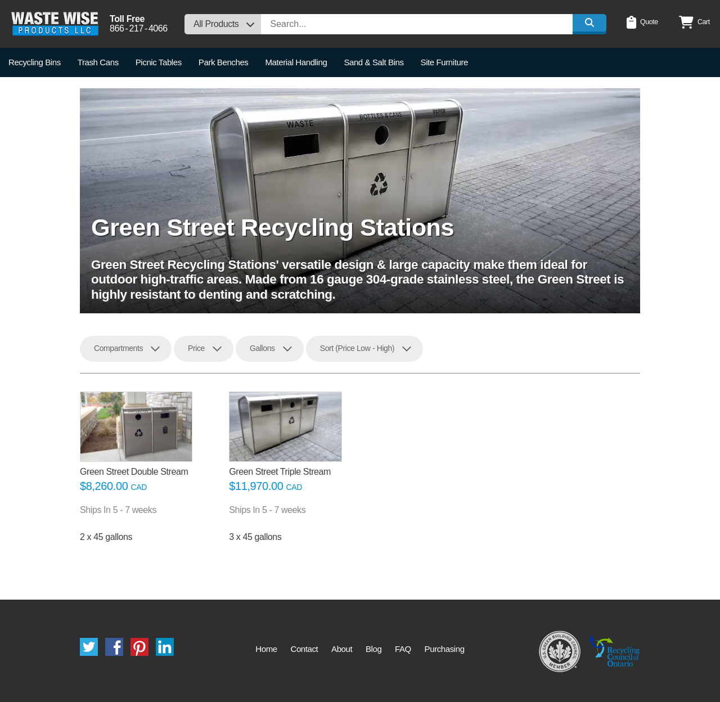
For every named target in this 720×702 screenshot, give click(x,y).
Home (266, 649)
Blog (373, 649)
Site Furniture (444, 62)
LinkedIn (165, 647)
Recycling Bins (34, 62)
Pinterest (139, 647)
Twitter (89, 647)
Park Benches (224, 62)
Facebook (114, 647)
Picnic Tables (159, 62)
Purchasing (445, 649)
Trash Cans (98, 62)
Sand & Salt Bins (373, 62)
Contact (304, 649)
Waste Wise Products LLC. (54, 24)
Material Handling (296, 62)
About (341, 649)
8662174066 (139, 29)
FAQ (403, 649)
